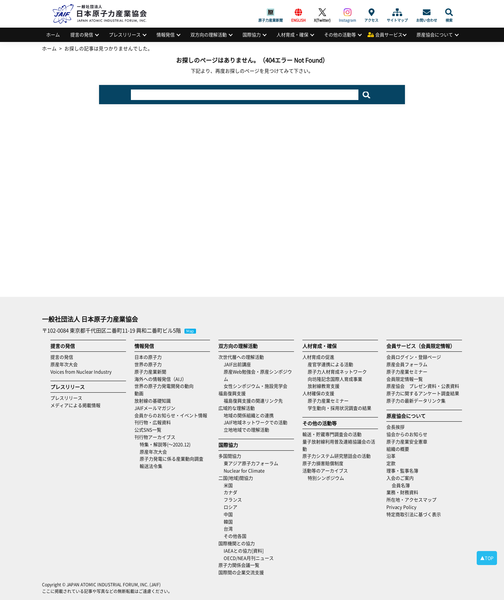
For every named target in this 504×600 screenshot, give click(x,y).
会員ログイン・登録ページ (413, 356)
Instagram (347, 12)
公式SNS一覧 (147, 429)
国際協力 (252, 34)
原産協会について (434, 34)
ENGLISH (298, 12)
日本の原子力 (148, 356)
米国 (228, 485)
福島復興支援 (232, 393)
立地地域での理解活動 (246, 429)
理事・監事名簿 (402, 470)
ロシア (230, 506)
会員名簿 (401, 485)
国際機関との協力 (236, 543)
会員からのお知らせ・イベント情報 (170, 415)
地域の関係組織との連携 (249, 415)
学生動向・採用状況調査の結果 (342, 408)
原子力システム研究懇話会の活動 (336, 455)
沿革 (391, 455)
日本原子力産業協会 (103, 6)
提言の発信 (81, 34)
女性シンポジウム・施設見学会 (255, 386)
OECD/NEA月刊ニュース (249, 558)
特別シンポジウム (326, 477)
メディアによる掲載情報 (75, 405)
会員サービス (388, 34)
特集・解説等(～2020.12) (165, 444)
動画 (139, 393)
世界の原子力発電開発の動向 (164, 386)
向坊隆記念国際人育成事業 (335, 379)
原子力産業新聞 (270, 12)
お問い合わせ (426, 12)
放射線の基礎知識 (152, 400)
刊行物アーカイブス (154, 437)
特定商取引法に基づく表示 (413, 514)
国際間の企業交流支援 (241, 572)
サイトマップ (397, 12)
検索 (449, 12)
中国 (228, 514)
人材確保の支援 (318, 393)
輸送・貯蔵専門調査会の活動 (332, 434)
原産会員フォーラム (406, 364)
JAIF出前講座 (237, 364)
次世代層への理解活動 (241, 356)
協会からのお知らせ (406, 434)
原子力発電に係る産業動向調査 (171, 458)
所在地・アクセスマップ (411, 499)
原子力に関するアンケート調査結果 (422, 393)
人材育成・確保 (292, 34)
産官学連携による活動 (330, 364)
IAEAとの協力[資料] (244, 550)
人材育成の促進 (318, 356)
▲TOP (486, 558)
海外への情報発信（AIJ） (160, 379)
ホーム (53, 34)
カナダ (230, 492)
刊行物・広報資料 (152, 422)
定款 (391, 463)
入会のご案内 (400, 477)
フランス (233, 499)
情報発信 (165, 34)
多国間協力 (229, 455)
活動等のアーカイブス (325, 470)
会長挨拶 (395, 426)
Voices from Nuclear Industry (81, 371)
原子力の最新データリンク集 (416, 400)
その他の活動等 (340, 34)
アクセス (371, 12)
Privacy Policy (401, 506)
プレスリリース (125, 34)
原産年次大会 (64, 364)
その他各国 (235, 536)
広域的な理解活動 (236, 408)
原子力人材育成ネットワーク (337, 371)
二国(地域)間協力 (235, 477)
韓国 (228, 521)
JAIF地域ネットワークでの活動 (255, 422)
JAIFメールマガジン (154, 408)
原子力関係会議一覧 (238, 565)
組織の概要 (397, 448)
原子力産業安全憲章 (406, 441)
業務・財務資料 (402, 492)
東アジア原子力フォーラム (251, 463)
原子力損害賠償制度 (322, 463)
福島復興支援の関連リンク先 (253, 400)
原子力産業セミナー (328, 400)
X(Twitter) (322, 12)
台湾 (228, 528)
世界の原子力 (148, 364)
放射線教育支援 (324, 386)
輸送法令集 (151, 466)
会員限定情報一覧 (404, 379)
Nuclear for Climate (244, 470)
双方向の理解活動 (208, 34)
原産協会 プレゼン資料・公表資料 (422, 386)
